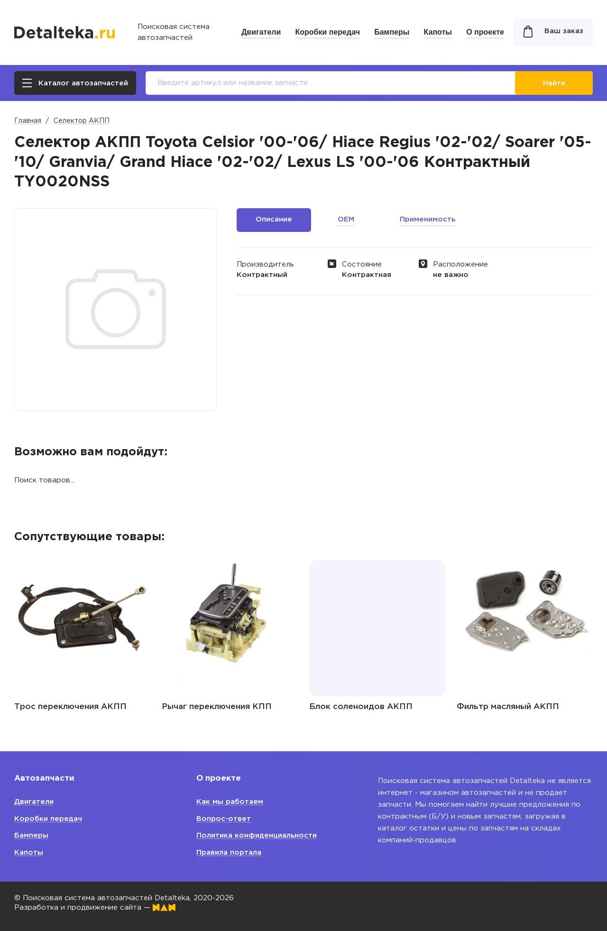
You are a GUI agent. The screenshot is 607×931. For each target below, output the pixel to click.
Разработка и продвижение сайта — (94, 907)
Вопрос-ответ (223, 819)
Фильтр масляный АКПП (508, 706)
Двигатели (261, 32)
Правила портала (228, 852)
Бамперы (391, 32)
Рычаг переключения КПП (217, 706)
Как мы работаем (229, 802)
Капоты (438, 32)
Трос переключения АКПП (70, 706)
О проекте (485, 32)
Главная (27, 121)
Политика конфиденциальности (256, 835)
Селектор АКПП (82, 121)
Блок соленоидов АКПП (361, 706)
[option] (82, 628)
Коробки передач (327, 32)
